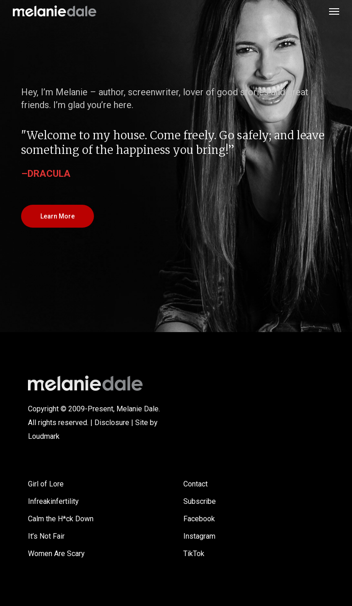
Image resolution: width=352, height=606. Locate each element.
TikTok (193, 553)
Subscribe (199, 501)
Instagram (199, 536)
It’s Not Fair (46, 536)
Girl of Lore (46, 484)
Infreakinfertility (53, 501)
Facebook (199, 518)
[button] (334, 11)
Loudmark (44, 436)
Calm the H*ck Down (61, 518)
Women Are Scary (56, 553)
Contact (195, 484)
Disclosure (111, 422)
